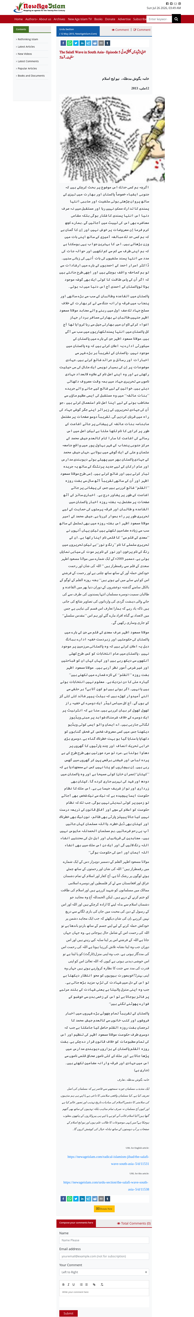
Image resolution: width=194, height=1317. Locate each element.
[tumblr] (107, 43)
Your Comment (70, 1265)
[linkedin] (82, 43)
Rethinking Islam (28, 39)
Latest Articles (26, 46)
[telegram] (88, 43)
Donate (110, 19)
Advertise (124, 19)
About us (45, 19)
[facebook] (63, 43)
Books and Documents (31, 75)
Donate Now (104, 1209)
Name (64, 1233)
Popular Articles (27, 68)
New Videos (25, 54)
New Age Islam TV (80, 19)
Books (98, 19)
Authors (30, 19)
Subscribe (140, 19)
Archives (59, 19)
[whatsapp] (69, 43)
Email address (70, 1249)
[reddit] (95, 43)
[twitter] (76, 43)
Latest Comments (28, 61)
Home (18, 19)
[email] (101, 43)
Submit (68, 1313)
